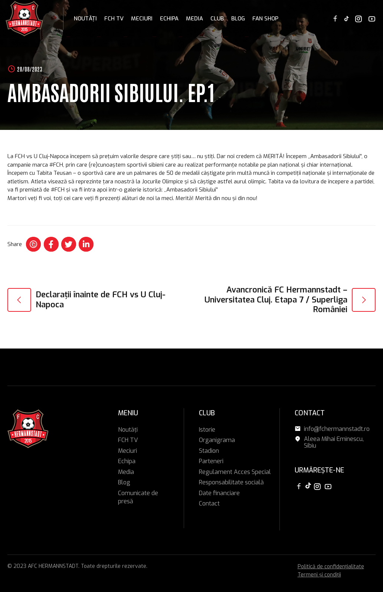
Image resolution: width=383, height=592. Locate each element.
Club (217, 18)
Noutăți (85, 18)
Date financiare (219, 493)
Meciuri (142, 18)
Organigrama (217, 440)
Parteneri (211, 461)
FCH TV (114, 18)
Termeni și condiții (319, 574)
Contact (209, 503)
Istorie (207, 430)
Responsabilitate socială (231, 482)
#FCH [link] (56, 165)
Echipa (169, 18)
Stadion (209, 451)
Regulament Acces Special (235, 472)
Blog (238, 18)
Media (194, 18)
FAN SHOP (265, 18)
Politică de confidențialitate (331, 566)
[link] (42, 156)
